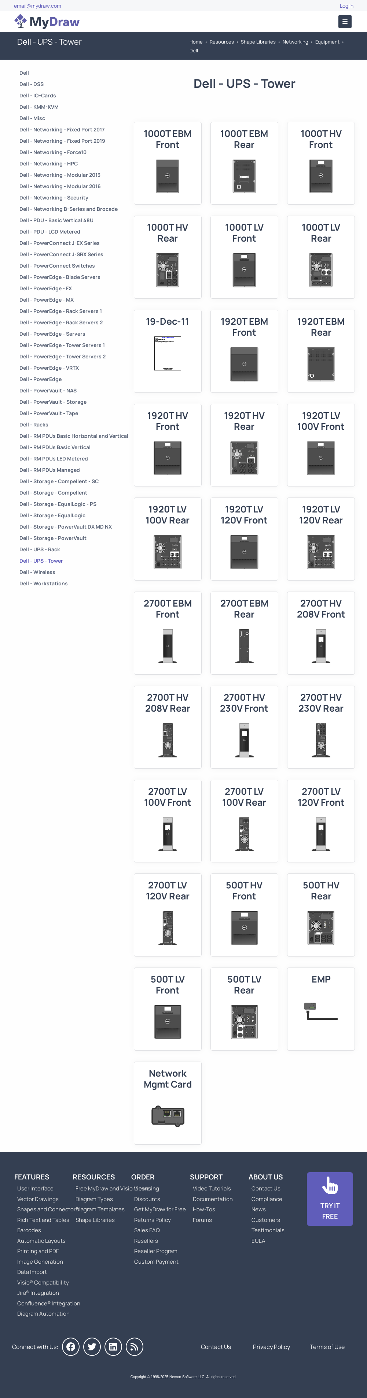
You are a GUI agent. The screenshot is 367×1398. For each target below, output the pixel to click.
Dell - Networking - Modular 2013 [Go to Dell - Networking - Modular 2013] (59, 174)
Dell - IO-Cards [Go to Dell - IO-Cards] (37, 95)
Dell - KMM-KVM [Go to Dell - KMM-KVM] (39, 106)
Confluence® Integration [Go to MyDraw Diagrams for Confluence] (48, 1303)
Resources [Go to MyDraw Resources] (222, 41)
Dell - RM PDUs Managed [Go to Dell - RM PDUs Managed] (49, 469)
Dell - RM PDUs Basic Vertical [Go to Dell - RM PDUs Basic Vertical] (55, 447)
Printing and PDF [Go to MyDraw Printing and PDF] (38, 1251)
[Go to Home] (47, 21)
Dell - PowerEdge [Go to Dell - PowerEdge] (40, 379)
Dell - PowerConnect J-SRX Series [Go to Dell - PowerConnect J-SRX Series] (61, 254)
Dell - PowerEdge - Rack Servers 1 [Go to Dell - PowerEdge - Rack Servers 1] (60, 310)
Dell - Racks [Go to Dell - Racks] (33, 424)
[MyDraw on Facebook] (71, 1347)
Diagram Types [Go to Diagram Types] (94, 1199)
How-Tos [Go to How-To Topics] (204, 1209)
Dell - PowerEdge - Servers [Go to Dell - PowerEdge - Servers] (52, 333)
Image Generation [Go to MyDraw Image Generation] (40, 1261)
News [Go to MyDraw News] (259, 1209)
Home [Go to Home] (196, 41)
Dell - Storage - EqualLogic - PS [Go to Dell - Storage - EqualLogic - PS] (57, 503)
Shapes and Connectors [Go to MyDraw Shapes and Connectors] (47, 1209)
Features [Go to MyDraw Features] (31, 1177)
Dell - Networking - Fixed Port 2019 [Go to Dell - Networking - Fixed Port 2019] (62, 140)
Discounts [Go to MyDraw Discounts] (147, 1199)
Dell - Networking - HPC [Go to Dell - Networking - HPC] (48, 163)
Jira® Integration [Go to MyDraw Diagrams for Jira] (38, 1293)
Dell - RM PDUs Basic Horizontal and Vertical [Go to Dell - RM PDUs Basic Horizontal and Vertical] (73, 435)
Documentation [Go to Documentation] (213, 1199)
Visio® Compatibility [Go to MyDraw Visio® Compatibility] (43, 1282)
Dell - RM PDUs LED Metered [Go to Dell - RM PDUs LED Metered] (53, 458)
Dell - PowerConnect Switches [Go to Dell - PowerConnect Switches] (57, 265)
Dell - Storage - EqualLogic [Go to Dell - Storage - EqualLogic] (52, 515)
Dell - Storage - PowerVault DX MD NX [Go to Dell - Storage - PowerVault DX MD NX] (65, 526)
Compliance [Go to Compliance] (267, 1199)
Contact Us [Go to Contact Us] (266, 1188)
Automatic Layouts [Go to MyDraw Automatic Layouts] (41, 1241)
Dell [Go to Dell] (194, 50)
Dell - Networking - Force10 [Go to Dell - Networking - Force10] (53, 152)
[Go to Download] (330, 1199)
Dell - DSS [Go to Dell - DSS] (31, 84)
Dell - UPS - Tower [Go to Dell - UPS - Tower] (41, 560)
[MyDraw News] (134, 1347)
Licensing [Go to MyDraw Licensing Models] (146, 1188)
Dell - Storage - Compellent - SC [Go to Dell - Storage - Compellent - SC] (59, 481)
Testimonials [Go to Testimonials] (268, 1230)
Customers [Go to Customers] (266, 1220)
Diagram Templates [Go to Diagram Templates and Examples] (100, 1209)
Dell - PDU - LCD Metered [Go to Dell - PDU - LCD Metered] (49, 231)
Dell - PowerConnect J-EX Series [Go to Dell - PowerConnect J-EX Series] (59, 242)
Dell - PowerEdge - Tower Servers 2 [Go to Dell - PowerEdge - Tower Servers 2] (62, 356)
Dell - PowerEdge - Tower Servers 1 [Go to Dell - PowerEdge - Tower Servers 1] (62, 345)
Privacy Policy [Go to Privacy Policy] (271, 1347)
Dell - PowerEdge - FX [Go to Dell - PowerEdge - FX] (45, 288)
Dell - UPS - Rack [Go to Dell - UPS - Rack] (39, 549)
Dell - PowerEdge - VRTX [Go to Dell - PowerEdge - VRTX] (49, 367)
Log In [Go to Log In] (346, 5)
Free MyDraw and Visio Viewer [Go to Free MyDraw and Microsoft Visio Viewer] (111, 1188)
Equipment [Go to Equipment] (327, 41)
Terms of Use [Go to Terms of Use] (327, 1347)
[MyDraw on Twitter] (92, 1347)
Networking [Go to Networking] (295, 41)
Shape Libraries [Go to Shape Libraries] (258, 41)
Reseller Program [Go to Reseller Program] (155, 1251)
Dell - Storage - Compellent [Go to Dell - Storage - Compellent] (53, 492)
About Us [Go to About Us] (266, 1177)
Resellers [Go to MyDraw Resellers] (146, 1241)
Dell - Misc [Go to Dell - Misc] (32, 118)
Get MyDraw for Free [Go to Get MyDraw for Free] (160, 1209)
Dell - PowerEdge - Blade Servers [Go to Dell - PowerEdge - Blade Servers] (59, 276)
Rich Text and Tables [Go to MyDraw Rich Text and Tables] (43, 1220)
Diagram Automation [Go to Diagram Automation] (43, 1313)
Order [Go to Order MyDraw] (143, 1177)
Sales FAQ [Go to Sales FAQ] (147, 1230)
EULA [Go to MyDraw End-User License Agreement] (258, 1241)
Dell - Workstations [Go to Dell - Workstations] (43, 583)
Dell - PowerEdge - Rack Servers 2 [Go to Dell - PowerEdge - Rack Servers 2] (61, 322)
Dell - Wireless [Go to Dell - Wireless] (37, 571)
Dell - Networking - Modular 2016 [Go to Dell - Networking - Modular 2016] (60, 186)
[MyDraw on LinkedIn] (113, 1347)
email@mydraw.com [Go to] (37, 5)
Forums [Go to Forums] (202, 1220)
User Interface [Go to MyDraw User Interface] (35, 1188)
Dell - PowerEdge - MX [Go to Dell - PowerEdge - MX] (46, 299)
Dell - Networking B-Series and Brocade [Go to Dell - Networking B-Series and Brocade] (68, 208)
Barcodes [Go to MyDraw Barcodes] (29, 1230)
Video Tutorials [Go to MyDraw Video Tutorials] (212, 1188)
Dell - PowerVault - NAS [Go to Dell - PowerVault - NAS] (48, 390)
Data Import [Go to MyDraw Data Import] (32, 1272)
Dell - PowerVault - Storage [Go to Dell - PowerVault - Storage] (53, 401)
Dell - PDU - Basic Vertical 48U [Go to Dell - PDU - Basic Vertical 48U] (56, 220)
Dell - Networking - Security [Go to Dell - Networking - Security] (53, 197)
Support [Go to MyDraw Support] (206, 1177)
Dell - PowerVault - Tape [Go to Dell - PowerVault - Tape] (48, 413)
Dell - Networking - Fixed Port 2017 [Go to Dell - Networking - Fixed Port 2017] (61, 129)
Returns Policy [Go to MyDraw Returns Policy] (152, 1220)
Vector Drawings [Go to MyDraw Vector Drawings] (38, 1199)
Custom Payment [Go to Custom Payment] (156, 1261)
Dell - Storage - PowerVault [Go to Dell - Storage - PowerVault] (53, 537)
